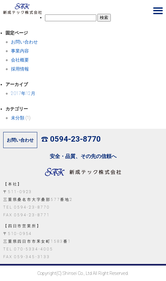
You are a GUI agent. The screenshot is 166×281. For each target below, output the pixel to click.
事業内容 (20, 50)
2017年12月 (23, 93)
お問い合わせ (24, 41)
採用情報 (20, 68)
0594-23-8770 (71, 139)
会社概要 (20, 59)
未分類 (17, 117)
